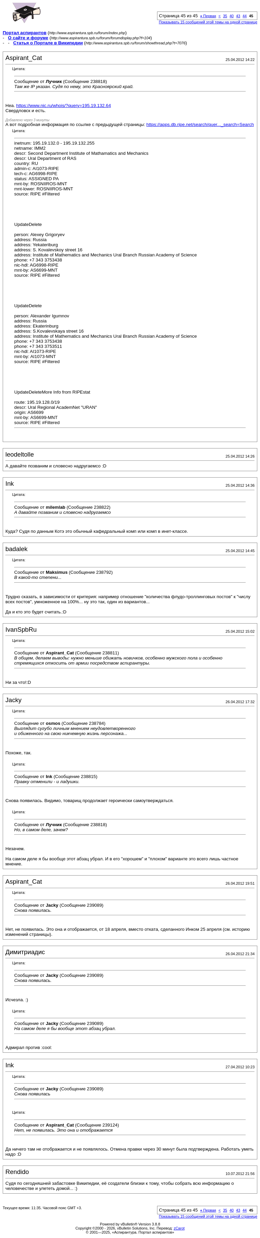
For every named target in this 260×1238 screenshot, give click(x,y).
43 (238, 16)
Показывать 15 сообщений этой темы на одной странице (208, 22)
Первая (208, 16)
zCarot (179, 1228)
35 (225, 16)
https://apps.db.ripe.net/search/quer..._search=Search (200, 124)
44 (245, 16)
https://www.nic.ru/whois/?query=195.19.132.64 (63, 105)
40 (232, 16)
